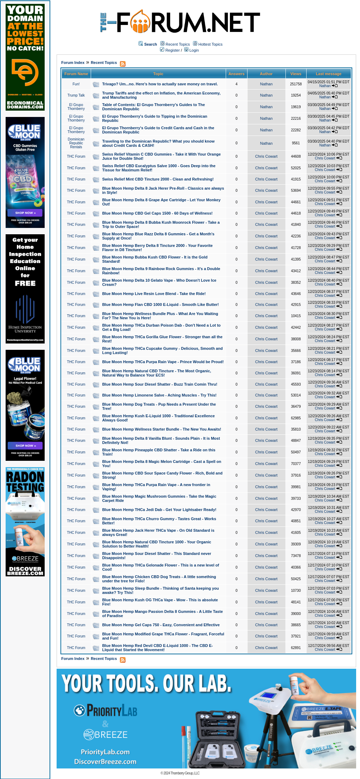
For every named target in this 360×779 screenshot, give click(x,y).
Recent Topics (178, 44)
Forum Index (72, 62)
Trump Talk (76, 95)
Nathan (266, 84)
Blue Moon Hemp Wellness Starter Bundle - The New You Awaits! (161, 429)
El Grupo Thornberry (76, 107)
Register (170, 50)
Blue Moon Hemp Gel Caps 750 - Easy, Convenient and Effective (161, 625)
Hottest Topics (210, 44)
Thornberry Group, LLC (185, 773)
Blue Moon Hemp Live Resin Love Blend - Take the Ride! (154, 294)
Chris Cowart (266, 156)
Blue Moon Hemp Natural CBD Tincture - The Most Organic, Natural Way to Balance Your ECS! (156, 373)
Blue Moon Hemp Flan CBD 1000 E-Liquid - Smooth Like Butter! (160, 304)
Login (191, 50)
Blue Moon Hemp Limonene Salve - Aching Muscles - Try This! (159, 395)
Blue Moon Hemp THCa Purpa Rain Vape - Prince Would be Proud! (163, 362)
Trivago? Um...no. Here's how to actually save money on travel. (160, 84)
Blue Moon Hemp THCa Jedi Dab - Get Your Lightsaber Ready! (159, 510)
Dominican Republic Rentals (76, 143)
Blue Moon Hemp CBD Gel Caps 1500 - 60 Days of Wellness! (157, 213)
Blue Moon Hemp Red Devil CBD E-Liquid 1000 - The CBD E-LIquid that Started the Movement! (157, 647)
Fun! (75, 84)
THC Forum (76, 156)
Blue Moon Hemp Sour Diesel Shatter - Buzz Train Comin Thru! (160, 384)
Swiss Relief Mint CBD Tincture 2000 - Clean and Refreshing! (158, 179)
